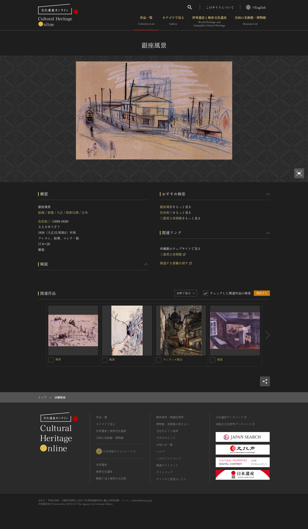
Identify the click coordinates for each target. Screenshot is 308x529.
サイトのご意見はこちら (171, 479)
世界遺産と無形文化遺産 (209, 21)
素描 (50, 212)
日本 (85, 212)
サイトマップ (164, 472)
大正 (60, 212)
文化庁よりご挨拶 (167, 431)
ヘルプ (160, 451)
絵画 (41, 212)
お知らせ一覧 (164, 445)
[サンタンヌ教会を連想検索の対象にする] (158, 360)
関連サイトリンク (167, 465)
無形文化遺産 (104, 471)
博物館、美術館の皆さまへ (172, 424)
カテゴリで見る (173, 21)
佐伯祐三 (44, 221)
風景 (58, 359)
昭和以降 (72, 212)
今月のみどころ (165, 438)
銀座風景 (166, 206)
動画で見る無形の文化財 (111, 478)
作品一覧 (146, 21)
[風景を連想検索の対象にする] (50, 359)
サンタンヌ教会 (172, 359)
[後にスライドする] (266, 335)
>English (256, 7)
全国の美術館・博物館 (250, 21)
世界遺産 (101, 465)
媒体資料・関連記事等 (170, 417)
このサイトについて (220, 7)
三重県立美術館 (171, 218)
